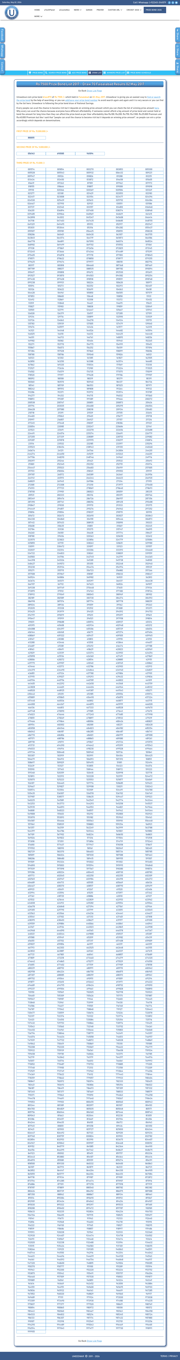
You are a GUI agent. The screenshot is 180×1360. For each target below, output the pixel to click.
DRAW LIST (95, 73)
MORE (38, 16)
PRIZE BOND (36, 73)
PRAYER (100, 10)
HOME (37, 10)
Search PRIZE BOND (56, 73)
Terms (163, 1356)
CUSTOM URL (115, 10)
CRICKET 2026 (134, 10)
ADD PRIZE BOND (78, 73)
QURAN (89, 10)
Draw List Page (94, 91)
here (156, 108)
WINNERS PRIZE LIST (114, 73)
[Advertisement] (90, 46)
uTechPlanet (49, 10)
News (78, 10)
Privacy (173, 1356)
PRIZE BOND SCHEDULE (139, 73)
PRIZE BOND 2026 (155, 10)
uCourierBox (64, 10)
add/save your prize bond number (81, 100)
